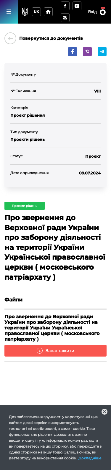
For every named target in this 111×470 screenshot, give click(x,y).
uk (36, 11)
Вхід (92, 11)
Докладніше (89, 458)
